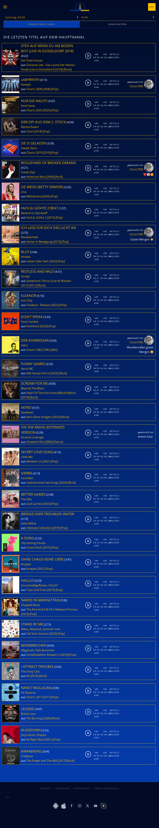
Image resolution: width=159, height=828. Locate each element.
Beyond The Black (32, 388)
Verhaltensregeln (107, 788)
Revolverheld (29, 237)
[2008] (47, 89)
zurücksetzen (117, 24)
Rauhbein (27, 412)
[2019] (47, 152)
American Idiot (35, 177)
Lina (23, 192)
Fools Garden (29, 322)
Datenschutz (82, 788)
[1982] (47, 350)
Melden (113, 57)
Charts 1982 (34, 350)
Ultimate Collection (38, 528)
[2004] (50, 177)
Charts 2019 (34, 152)
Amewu (26, 257)
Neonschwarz (30, 127)
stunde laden (41, 24)
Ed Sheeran (28, 693)
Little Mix (27, 457)
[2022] (53, 261)
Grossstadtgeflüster (34, 585)
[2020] (44, 326)
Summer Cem (52, 629)
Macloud (35, 629)
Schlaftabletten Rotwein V (43, 655)
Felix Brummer (44, 650)
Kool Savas (28, 106)
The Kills (26, 499)
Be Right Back (35, 739)
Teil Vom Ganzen (37, 633)
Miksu (25, 629)
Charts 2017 (34, 697)
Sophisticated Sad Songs (42, 482)
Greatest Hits (35, 442)
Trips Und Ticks (36, 590)
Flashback (32, 326)
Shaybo (41, 735)
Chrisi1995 (136, 86)
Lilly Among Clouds (33, 543)
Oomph (26, 84)
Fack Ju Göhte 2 (36, 217)
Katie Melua (28, 523)
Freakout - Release (38, 305)
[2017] (33, 285)
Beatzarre (27, 213)
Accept (25, 276)
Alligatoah (27, 650)
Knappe (26, 564)
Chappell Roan (30, 605)
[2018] (59, 69)
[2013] (57, 242)
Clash (29, 131)
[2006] (48, 442)
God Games (34, 504)
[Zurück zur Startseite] (80, 7)
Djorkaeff (41, 213)
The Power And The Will (41, 761)
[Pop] (54, 89)
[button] (5, 7)
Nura (33, 148)
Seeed (25, 148)
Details (113, 54)
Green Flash (34, 547)
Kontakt (45, 788)
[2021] (46, 461)
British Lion (28, 714)
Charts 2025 (34, 110)
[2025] (47, 110)
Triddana (27, 756)
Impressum (62, 788)
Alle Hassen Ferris (38, 373)
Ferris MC (27, 369)
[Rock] (68, 69)
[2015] (51, 217)
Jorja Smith (28, 735)
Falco (24, 345)
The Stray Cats (30, 671)
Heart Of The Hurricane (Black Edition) (51, 393)
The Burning (34, 718)
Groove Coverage (32, 437)
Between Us (34, 461)
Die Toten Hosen (32, 60)
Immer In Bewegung (39, 242)
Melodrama (33, 196)
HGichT (53, 585)
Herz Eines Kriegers (39, 417)
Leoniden (27, 478)
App (151, 7)
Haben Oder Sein (37, 261)
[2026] (46, 196)
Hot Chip (26, 300)
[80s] (54, 350)
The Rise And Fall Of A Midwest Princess (52, 609)
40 (27, 676)
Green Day (28, 172)
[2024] (63, 482)
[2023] (57, 417)
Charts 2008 (34, 89)
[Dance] (58, 442)
